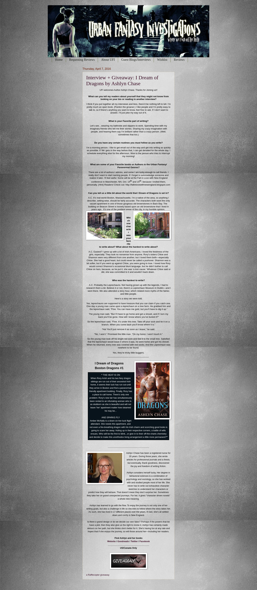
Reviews (179, 59)
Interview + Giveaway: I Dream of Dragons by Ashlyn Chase (122, 80)
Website (111, 541)
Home (59, 59)
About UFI (108, 59)
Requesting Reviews (82, 59)
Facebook (145, 541)
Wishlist (162, 59)
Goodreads (123, 541)
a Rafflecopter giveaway (97, 575)
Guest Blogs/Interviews (136, 59)
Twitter (134, 541)
